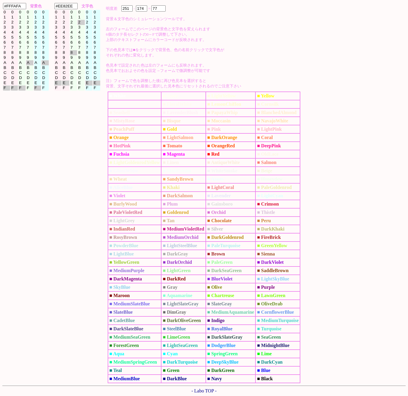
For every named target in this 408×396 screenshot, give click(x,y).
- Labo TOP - (204, 390)
